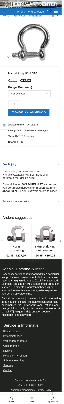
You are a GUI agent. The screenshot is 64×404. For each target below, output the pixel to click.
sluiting (30, 136)
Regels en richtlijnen (15, 355)
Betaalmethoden (12, 336)
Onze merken (11, 345)
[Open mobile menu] (4, 11)
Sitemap (8, 365)
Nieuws (7, 350)
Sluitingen (35, 15)
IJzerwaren (19, 15)
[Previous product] (49, 16)
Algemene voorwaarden (23, 390)
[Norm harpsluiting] (16, 234)
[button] (60, 241)
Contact (7, 370)
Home (5, 15)
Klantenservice (11, 331)
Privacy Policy (44, 390)
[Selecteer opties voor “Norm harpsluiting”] (23, 230)
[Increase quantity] (19, 104)
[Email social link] (22, 142)
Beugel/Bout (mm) (20, 87)
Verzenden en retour (15, 341)
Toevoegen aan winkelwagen (28, 112)
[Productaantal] (14, 104)
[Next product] (57, 16)
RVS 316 (20, 136)
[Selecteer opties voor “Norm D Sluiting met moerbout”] (52, 230)
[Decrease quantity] (10, 104)
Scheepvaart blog (13, 360)
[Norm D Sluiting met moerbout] (45, 234)
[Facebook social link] (18, 142)
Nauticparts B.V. (38, 380)
